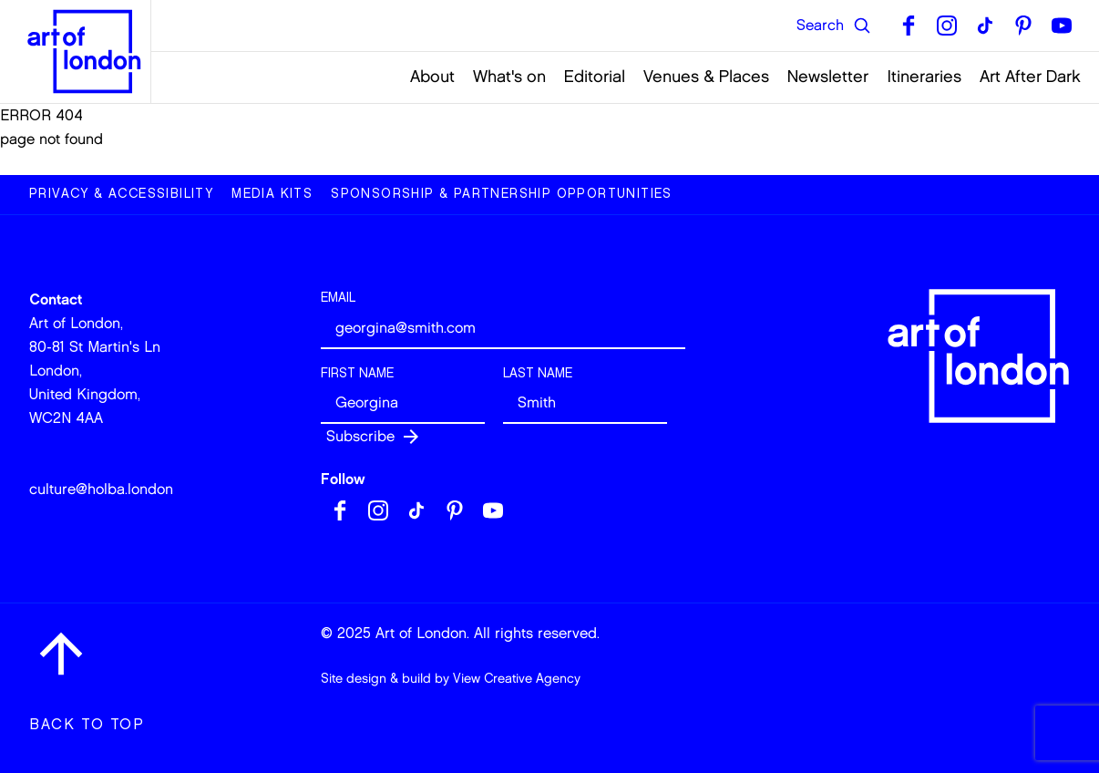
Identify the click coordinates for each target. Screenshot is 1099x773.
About (432, 77)
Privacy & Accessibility (121, 193)
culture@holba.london (101, 489)
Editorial (594, 77)
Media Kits (272, 193)
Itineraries (924, 77)
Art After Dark (1030, 77)
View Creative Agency (516, 678)
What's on (509, 77)
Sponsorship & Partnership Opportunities (502, 193)
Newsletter (827, 77)
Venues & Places (706, 77)
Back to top (87, 724)
